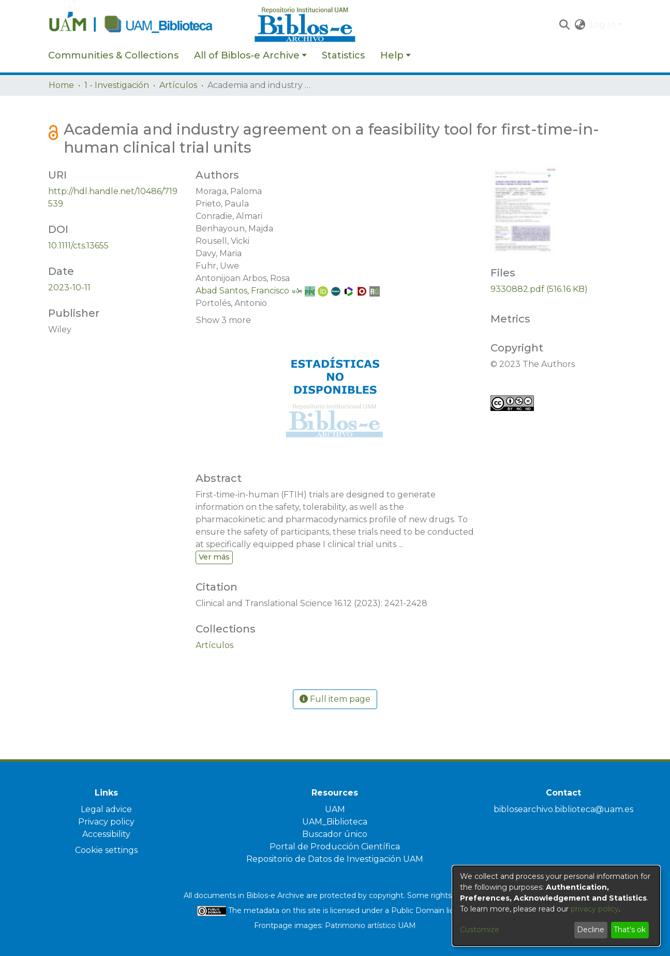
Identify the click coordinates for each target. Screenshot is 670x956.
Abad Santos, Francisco (242, 291)
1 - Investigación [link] (116, 85)
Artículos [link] (178, 85)
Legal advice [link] (106, 809)
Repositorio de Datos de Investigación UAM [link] (334, 859)
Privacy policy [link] (106, 822)
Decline (590, 929)
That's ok (630, 929)
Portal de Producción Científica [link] (335, 846)
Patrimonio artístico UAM (370, 925)
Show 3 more (223, 320)
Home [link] (61, 85)
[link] (214, 645)
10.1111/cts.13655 (78, 246)
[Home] (146, 25)
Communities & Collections (113, 55)
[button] (564, 25)
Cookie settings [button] (106, 850)
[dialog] (556, 906)
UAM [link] (335, 809)
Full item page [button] (335, 699)
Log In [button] (604, 25)
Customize (479, 929)
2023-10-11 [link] (69, 287)
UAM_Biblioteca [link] (334, 822)
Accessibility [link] (106, 834)
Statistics (343, 55)
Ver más (214, 557)
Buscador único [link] (334, 834)
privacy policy (595, 909)
